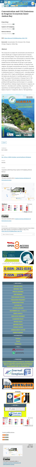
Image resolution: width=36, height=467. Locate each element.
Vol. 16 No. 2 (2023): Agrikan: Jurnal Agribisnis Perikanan (14, 6)
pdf (5, 142)
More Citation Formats (8, 234)
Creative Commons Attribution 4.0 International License (12, 463)
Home (3, 5)
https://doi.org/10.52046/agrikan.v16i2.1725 (15, 38)
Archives (8, 5)
